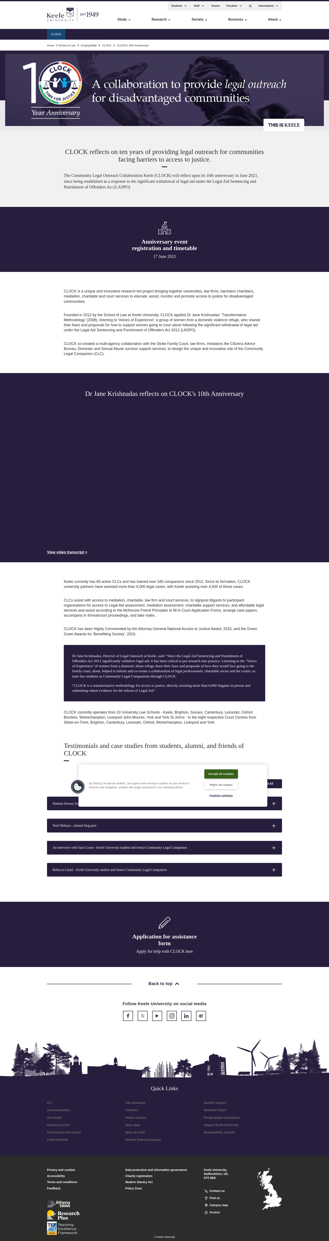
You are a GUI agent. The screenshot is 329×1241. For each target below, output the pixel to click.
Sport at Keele (135, 1132)
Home (50, 43)
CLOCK (106, 43)
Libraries (131, 1110)
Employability (89, 43)
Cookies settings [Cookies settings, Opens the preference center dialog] (221, 795)
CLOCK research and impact (132, 32)
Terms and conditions (62, 1182)
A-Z (49, 1102)
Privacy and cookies (61, 1170)
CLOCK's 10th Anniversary (88, 32)
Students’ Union (215, 1110)
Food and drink (57, 1139)
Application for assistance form (164, 940)
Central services (58, 1125)
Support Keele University (221, 1125)
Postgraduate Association (222, 1117)
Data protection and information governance (156, 1170)
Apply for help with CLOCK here (164, 951)
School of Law (67, 43)
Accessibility (56, 1176)
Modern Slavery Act (139, 1182)
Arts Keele (54, 1117)
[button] (250, 4)
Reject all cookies (221, 784)
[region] (172, 784)
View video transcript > (67, 552)
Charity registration (138, 1176)
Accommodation (58, 1110)
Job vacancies (135, 1102)
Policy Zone (133, 1188)
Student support (215, 1102)
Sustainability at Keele (219, 1132)
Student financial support (143, 1139)
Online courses (135, 1117)
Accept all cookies (221, 773)
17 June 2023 (164, 256)
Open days (132, 1125)
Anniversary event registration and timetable (164, 245)
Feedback (54, 1188)
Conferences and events (64, 1132)
